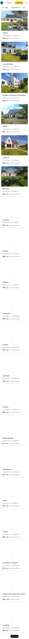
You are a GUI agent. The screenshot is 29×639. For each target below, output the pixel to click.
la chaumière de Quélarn (10, 563)
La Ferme (5, 344)
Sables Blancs (6, 469)
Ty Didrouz (5, 157)
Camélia (4, 531)
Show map (14, 636)
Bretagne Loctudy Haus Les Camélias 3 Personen (14, 95)
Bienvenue (5, 189)
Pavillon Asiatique (7, 438)
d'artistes (5, 407)
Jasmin (4, 500)
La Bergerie (6, 376)
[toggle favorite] (26, 12)
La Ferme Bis (6, 313)
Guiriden (5, 33)
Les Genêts (5, 625)
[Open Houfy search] (8, 2)
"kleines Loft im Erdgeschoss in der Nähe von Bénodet (14, 594)
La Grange (5, 220)
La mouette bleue (7, 64)
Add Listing (19, 2)
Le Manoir (5, 282)
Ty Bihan (5, 251)
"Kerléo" (5, 126)
